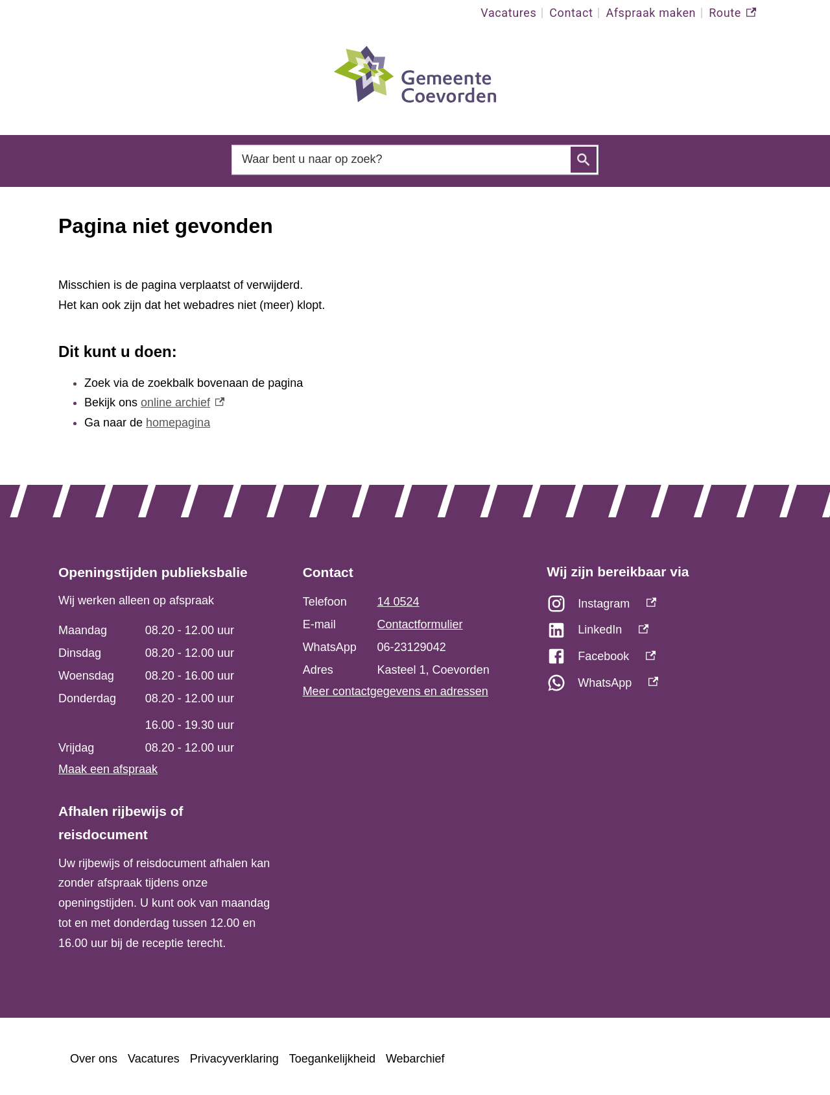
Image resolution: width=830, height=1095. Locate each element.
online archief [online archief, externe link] (182, 402)
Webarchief (415, 1058)
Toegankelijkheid (332, 1058)
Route (732, 13)
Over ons (93, 1058)
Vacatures (508, 12)
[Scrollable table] (164, 689)
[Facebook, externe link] (659, 659)
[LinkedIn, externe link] (659, 633)
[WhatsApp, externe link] (659, 686)
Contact (571, 12)
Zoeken (584, 160)
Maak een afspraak (108, 769)
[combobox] (415, 159)
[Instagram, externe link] (659, 607)
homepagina (178, 422)
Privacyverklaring (234, 1058)
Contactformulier (420, 624)
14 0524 (398, 601)
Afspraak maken (651, 12)
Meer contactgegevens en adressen (395, 691)
